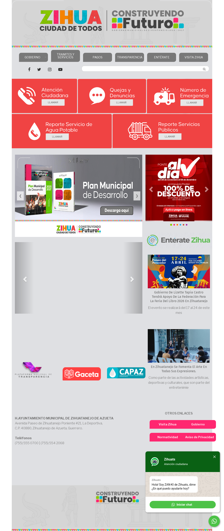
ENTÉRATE (161, 57)
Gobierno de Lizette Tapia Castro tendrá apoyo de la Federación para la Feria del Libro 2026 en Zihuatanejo (178, 296)
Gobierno (198, 424)
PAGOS (97, 57)
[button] (24, 278)
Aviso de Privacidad (199, 437)
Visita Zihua (167, 424)
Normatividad (167, 437)
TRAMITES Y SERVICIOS (65, 56)
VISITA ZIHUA (194, 57)
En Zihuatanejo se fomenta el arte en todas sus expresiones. (179, 369)
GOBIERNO (33, 58)
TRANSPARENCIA (129, 58)
